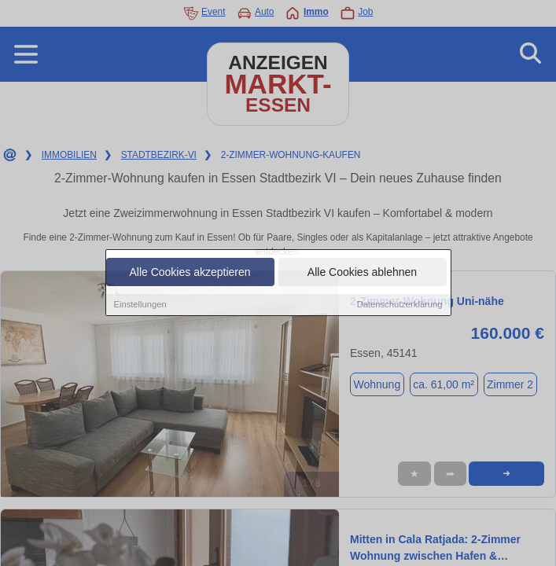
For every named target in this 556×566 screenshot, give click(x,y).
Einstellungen (140, 305)
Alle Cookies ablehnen (362, 272)
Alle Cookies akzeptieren (189, 272)
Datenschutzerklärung (400, 305)
